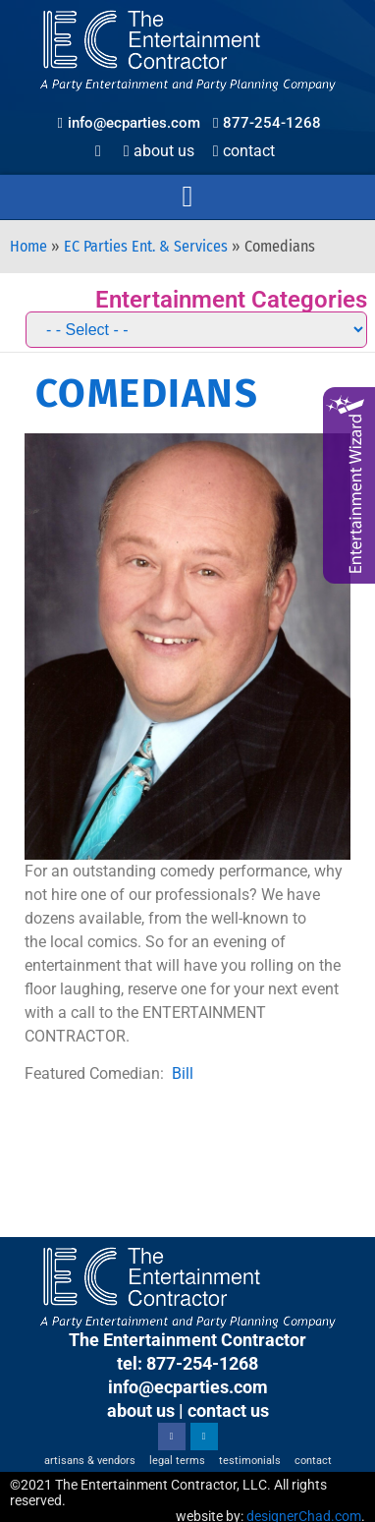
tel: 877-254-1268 (187, 1363)
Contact (244, 150)
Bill (182, 1073)
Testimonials (250, 1460)
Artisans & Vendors (89, 1460)
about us (141, 1410)
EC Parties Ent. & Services (146, 246)
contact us (228, 1410)
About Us (159, 150)
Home (28, 246)
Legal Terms (177, 1460)
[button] (187, 197)
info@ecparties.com (188, 1387)
